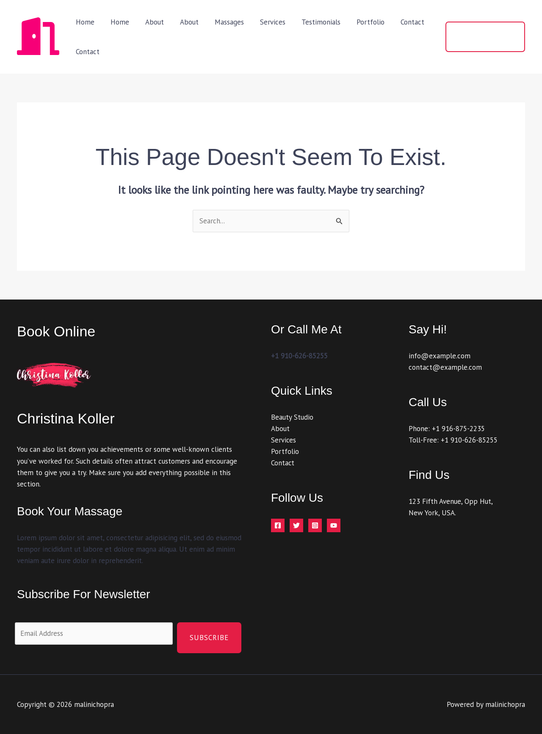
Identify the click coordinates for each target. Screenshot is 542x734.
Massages (221, 22)
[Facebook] (278, 526)
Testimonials (309, 22)
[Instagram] (315, 526)
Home (84, 22)
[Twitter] (296, 526)
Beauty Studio (292, 417)
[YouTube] (333, 526)
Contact (398, 22)
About (150, 22)
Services (263, 22)
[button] (483, 37)
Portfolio (358, 22)
